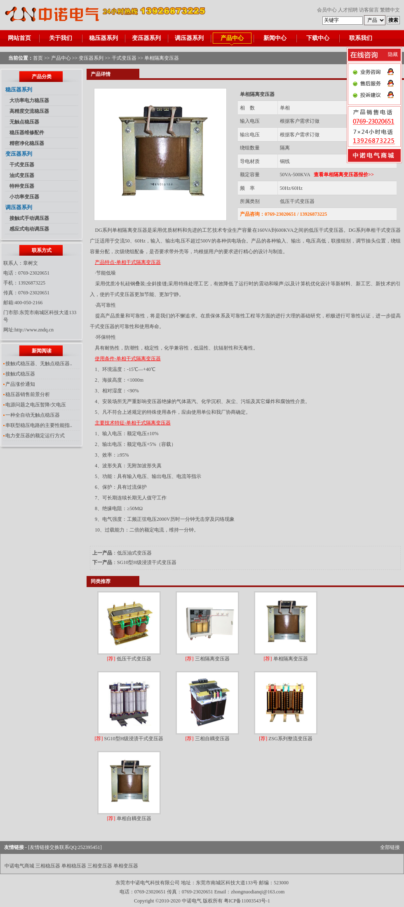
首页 (38, 58)
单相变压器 (125, 866)
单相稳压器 (73, 866)
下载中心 (317, 38)
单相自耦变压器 (129, 818)
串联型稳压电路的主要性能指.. (38, 425)
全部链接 (390, 847)
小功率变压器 (24, 197)
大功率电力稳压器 (29, 100)
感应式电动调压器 (29, 229)
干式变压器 (124, 58)
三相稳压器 (47, 866)
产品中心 (232, 38)
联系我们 (360, 38)
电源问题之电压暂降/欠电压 (35, 405)
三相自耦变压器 (208, 738)
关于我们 (60, 38)
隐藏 (393, 54)
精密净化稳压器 (26, 143)
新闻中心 (275, 38)
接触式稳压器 (20, 374)
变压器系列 (146, 38)
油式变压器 (21, 175)
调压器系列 (189, 38)
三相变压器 (99, 866)
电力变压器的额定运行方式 (35, 435)
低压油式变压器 (134, 553)
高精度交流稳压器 (29, 111)
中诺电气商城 (19, 866)
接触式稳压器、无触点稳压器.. (38, 363)
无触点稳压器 (24, 122)
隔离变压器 (134, 230)
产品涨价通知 (20, 384)
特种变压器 (21, 186)
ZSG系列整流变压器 (285, 738)
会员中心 (327, 10)
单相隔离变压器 (286, 659)
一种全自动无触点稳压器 (32, 415)
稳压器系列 (103, 38)
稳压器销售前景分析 (27, 394)
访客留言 (369, 10)
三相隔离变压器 (208, 659)
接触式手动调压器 (29, 218)
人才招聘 (348, 10)
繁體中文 (390, 10)
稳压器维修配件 (26, 132)
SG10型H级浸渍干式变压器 (146, 562)
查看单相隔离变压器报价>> (344, 174)
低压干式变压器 (297, 201)
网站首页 (19, 38)
